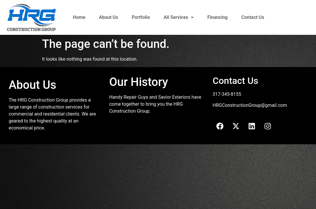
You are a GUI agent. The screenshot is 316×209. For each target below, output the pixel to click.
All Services (179, 17)
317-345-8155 (227, 94)
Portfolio (141, 17)
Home (79, 17)
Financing (217, 17)
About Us (108, 17)
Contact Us (252, 17)
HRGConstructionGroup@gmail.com (250, 105)
